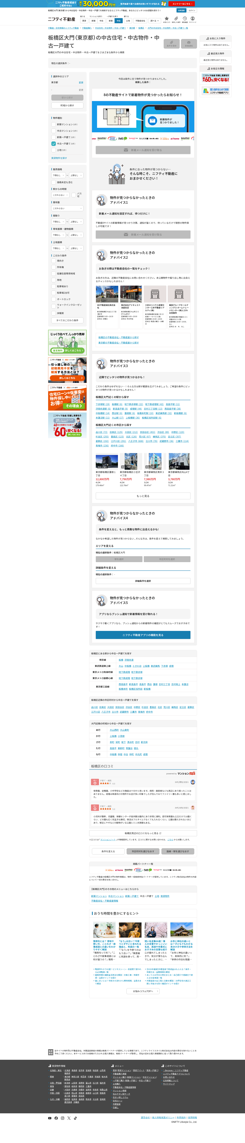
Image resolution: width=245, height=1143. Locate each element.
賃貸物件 (165, 896)
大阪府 (67, 1089)
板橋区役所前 (135, 688)
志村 (137, 742)
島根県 (88, 1093)
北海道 (67, 1070)
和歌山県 (103, 1089)
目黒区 (116, 432)
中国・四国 (55, 1093)
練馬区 (159, 436)
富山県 (88, 1082)
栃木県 (104, 1076)
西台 (149, 684)
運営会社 (145, 1117)
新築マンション (99, 896)
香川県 (67, 1095)
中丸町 (138, 754)
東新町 (121, 748)
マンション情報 (119, 1090)
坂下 (123, 742)
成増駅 (136, 408)
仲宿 (120, 754)
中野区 (177, 432)
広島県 (67, 1093)
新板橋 (147, 688)
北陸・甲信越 (56, 1082)
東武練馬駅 (164, 413)
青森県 (74, 1070)
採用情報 (192, 1117)
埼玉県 (83, 1076)
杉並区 (102, 436)
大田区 (131, 432)
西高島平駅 (173, 408)
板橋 (121, 659)
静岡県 (81, 1086)
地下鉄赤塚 (136, 672)
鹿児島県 (68, 1102)
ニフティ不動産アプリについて (176, 1073)
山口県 (96, 1093)
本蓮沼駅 (103, 417)
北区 (131, 436)
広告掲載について (170, 1080)
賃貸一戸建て (152, 1070)
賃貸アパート (139, 1070)
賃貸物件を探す (59, 158)
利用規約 (181, 1117)
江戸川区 (118, 441)
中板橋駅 (103, 413)
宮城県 (88, 1070)
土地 (157, 896)
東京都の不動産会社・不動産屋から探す (119, 342)
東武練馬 (155, 665)
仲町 (131, 754)
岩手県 (81, 1070)
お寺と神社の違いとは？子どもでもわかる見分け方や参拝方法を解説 (181, 945)
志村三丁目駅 (153, 408)
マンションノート (108, 839)
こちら (170, 839)
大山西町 (114, 729)
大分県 (96, 1099)
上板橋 (146, 665)
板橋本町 (123, 688)
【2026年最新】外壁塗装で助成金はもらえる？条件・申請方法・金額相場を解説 (169, 970)
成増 (171, 665)
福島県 (67, 1073)
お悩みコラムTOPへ (143, 991)
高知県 (81, 1095)
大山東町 (124, 729)
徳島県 (103, 1093)
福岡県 (67, 1099)
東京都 (67, 1076)
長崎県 (81, 1099)
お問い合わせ (169, 1077)
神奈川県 (75, 1076)
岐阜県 (74, 1086)
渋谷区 (163, 432)
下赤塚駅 (103, 404)
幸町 (112, 742)
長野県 (81, 1082)
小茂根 (121, 736)
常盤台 (129, 748)
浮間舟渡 (129, 659)
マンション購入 (119, 1077)
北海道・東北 (56, 1070)
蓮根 (155, 684)
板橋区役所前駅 (152, 417)
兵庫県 (74, 1089)
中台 (126, 754)
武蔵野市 (167, 441)
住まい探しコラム (120, 1097)
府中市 (117, 445)
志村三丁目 (164, 684)
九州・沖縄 (55, 1099)
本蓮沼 (185, 684)
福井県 (103, 1082)
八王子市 (136, 441)
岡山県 (74, 1093)
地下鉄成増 (124, 672)
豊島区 (117, 436)
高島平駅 (173, 404)
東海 (52, 1086)
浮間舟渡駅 (103, 408)
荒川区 (145, 436)
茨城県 (97, 1076)
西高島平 (123, 684)
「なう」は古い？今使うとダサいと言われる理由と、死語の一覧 (130, 943)
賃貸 (115, 1070)
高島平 (142, 684)
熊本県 (88, 1099)
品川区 (102, 432)
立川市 (152, 441)
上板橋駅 (133, 417)
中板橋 (128, 665)
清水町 (130, 742)
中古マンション (116, 896)
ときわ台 (137, 665)
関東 (52, 1076)
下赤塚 (164, 665)
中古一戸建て (144, 1080)
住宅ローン (117, 1100)
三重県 (88, 1086)
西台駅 (117, 413)
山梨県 (74, 1082)
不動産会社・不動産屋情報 (104, 900)
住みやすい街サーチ (121, 1093)
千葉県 (90, 1076)
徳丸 (136, 748)
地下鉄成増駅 (154, 404)
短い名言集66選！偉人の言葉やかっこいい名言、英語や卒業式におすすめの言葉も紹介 (156, 945)
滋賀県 (88, 1089)
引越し (116, 1107)
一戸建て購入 (118, 1080)
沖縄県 (76, 1102)
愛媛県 (74, 1095)
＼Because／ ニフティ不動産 (175, 1070)
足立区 (174, 436)
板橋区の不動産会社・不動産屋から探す (119, 337)
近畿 (52, 1089)
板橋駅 (117, 404)
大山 (121, 665)
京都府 (81, 1089)
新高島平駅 (120, 408)
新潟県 (67, 1082)
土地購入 (116, 1083)
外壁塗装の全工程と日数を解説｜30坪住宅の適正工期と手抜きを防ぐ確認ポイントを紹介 (169, 982)
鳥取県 (81, 1093)
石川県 (96, 1082)
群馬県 (67, 1079)
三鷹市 (182, 441)
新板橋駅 (180, 413)
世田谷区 (147, 432)
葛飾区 (102, 441)
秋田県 (96, 1070)
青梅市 (102, 445)
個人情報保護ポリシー (163, 1117)
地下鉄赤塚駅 (134, 404)
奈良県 (96, 1089)
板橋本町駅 (145, 413)
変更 (81, 82)
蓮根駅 (130, 413)
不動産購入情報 (119, 1073)
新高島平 (133, 684)
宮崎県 (103, 1099)
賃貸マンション (124, 1070)
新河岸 (144, 742)
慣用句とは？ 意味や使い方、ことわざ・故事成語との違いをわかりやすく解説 (104, 945)
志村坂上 (175, 684)
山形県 (103, 1070)
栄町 (118, 742)
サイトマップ (169, 1083)
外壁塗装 (116, 1104)
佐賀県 (74, 1099)
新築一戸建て (132, 896)
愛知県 (67, 1086)
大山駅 (118, 417)
